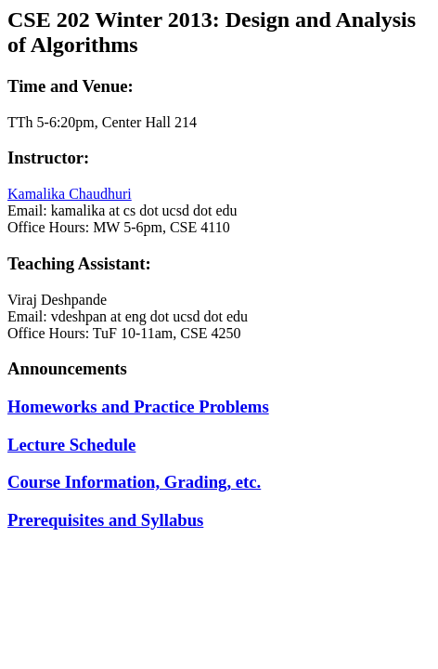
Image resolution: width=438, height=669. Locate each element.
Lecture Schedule (71, 444)
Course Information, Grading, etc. (134, 482)
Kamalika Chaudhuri (69, 194)
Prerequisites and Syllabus (105, 520)
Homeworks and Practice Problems (138, 406)
